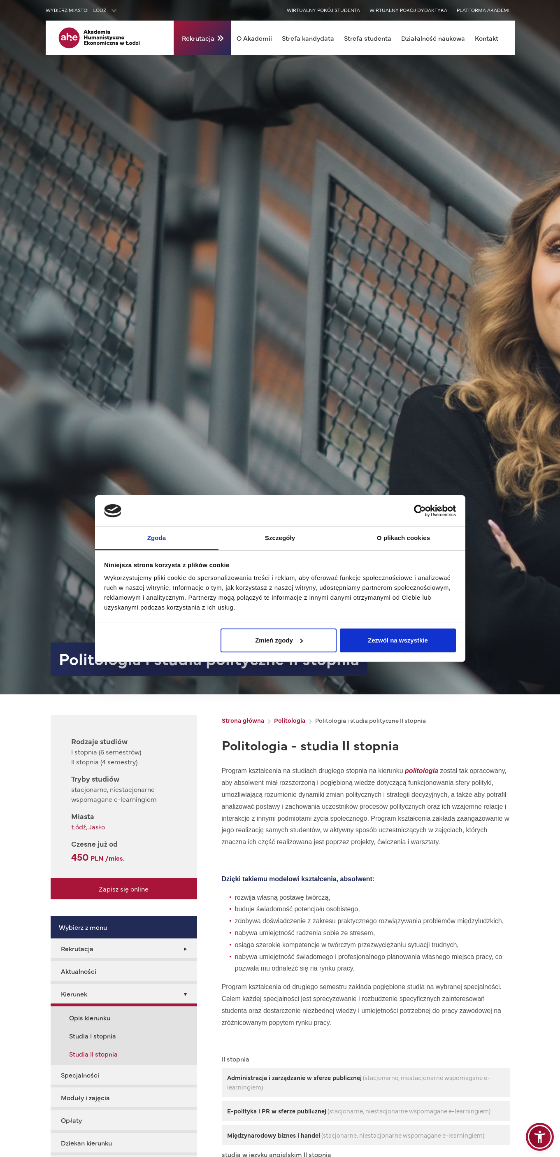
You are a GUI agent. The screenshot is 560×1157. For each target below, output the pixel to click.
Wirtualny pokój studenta (323, 10)
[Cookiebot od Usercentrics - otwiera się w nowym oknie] (420, 511)
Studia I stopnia (92, 1035)
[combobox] (122, 11)
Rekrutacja (198, 37)
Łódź (78, 826)
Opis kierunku (89, 1017)
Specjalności (80, 1074)
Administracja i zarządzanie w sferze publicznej (294, 1077)
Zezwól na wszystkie (398, 640)
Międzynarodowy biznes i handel (273, 1135)
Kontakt (486, 37)
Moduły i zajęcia (85, 1097)
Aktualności (78, 970)
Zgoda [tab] (156, 537)
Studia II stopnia (93, 1053)
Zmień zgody (279, 640)
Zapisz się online (124, 888)
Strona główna (243, 720)
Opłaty (71, 1119)
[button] (540, 1137)
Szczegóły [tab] (280, 537)
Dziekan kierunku (86, 1142)
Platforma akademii (484, 10)
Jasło (96, 826)
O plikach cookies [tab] (403, 537)
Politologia (289, 720)
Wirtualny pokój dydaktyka (408, 10)
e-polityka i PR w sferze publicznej (276, 1110)
